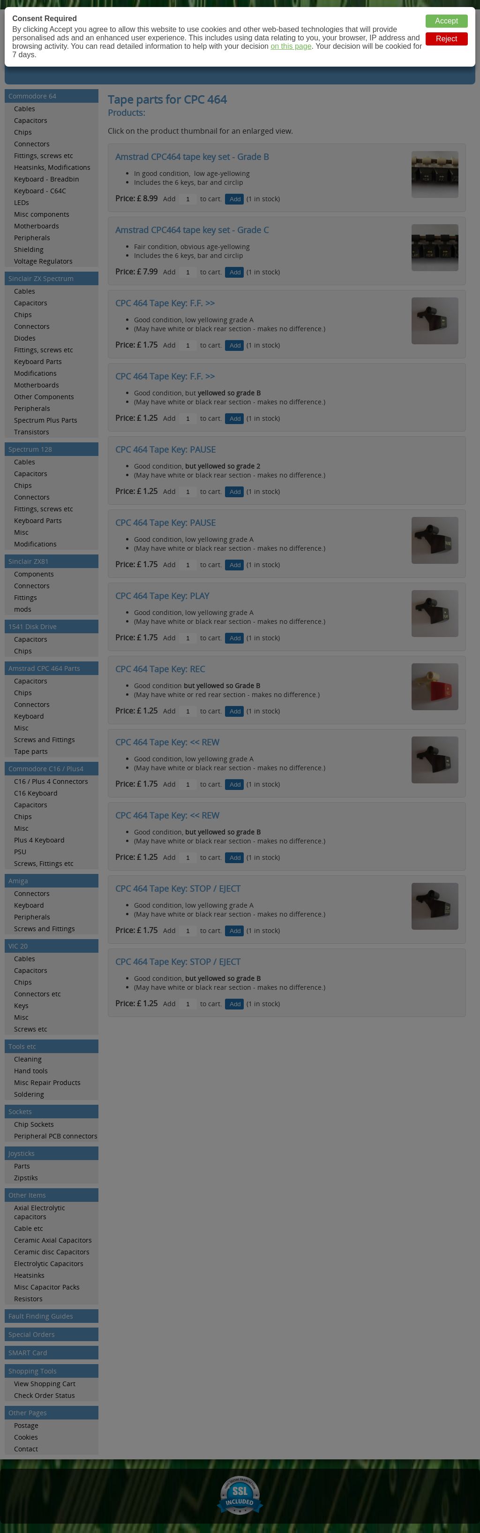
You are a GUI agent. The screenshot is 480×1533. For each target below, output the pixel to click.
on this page (290, 46)
